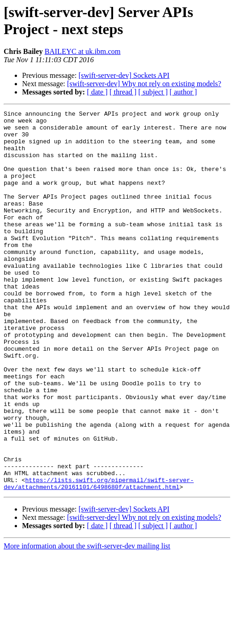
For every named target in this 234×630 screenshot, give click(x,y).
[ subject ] (153, 92)
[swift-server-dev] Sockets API (124, 75)
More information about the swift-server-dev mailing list (87, 622)
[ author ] (183, 92)
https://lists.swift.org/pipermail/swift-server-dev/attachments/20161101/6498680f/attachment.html (99, 558)
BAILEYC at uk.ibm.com (82, 51)
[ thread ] (123, 92)
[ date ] (97, 92)
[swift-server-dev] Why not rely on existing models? (144, 84)
